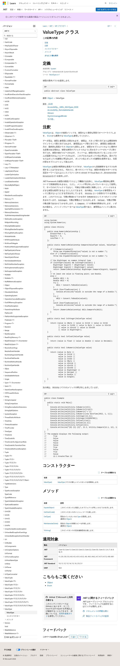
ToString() (47, 530)
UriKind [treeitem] (7, 564)
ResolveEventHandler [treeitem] (12, 351)
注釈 (46, 45)
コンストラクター (51, 49)
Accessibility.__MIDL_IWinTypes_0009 (63, 107)
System (53, 68)
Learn (45, 26)
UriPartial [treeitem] (8, 571)
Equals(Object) (49, 507)
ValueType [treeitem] (10, 612)
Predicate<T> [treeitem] (10, 320)
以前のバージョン (20, 655)
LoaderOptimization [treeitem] (12, 174)
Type (79, 516)
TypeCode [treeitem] (8, 494)
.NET (50, 26)
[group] (80, 301)
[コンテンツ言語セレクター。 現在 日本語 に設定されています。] (7, 650)
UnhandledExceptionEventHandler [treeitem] (17, 536)
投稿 (41, 655)
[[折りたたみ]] (34, 26)
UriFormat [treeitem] (8, 553)
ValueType (47, 132)
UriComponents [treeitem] (10, 546)
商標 (109, 655)
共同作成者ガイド (59, 614)
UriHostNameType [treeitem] (11, 560)
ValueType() (48, 482)
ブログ (32, 655)
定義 (46, 42)
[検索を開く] (105, 3)
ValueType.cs (53, 74)
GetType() (47, 516)
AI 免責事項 (7, 655)
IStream (51, 113)
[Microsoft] (4, 3)
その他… (51, 119)
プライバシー (51, 655)
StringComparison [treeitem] (11, 403)
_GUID (50, 104)
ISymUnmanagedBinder (57, 116)
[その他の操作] (115, 26)
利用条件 (101, 655)
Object (50, 98)
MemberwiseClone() (51, 523)
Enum (49, 135)
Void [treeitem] (6, 626)
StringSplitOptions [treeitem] (11, 410)
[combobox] (20, 31)
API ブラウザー (60, 26)
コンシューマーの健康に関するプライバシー (76, 655)
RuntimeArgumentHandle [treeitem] (14, 355)
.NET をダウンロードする (106, 9)
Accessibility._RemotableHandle (60, 110)
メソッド (48, 52)
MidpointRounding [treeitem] (11, 222)
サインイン (113, 3)
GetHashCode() (49, 512)
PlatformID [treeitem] (8, 313)
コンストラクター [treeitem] (13, 616)
